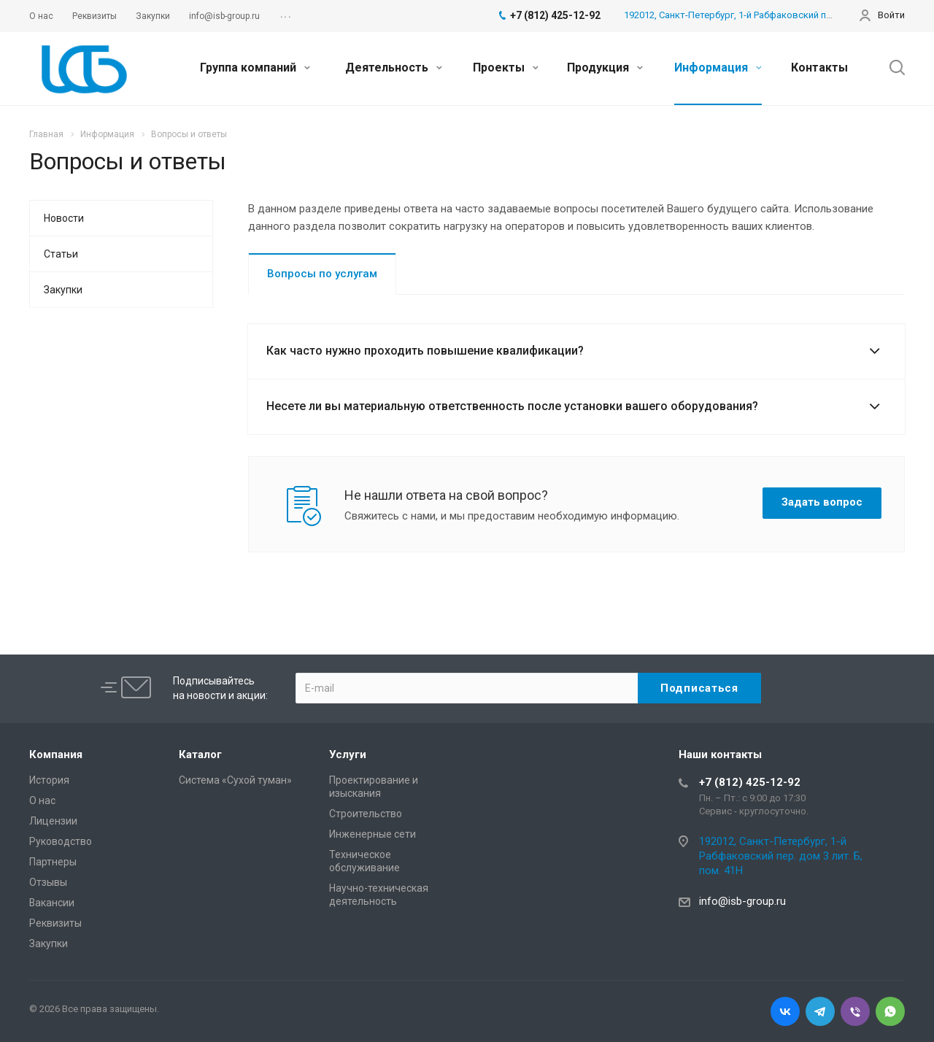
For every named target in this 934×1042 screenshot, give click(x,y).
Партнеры (53, 862)
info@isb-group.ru (742, 901)
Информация (718, 67)
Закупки (63, 290)
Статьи (61, 254)
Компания (55, 754)
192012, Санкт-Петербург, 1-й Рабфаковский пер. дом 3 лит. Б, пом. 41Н (780, 856)
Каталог (200, 754)
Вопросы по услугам (322, 273)
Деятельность (393, 67)
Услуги (347, 754)
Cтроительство (365, 813)
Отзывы (48, 882)
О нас (42, 800)
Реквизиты (55, 923)
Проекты (506, 67)
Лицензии (53, 821)
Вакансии (51, 902)
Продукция (605, 67)
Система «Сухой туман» (235, 780)
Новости (64, 218)
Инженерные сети (372, 834)
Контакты (819, 67)
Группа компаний (255, 67)
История (49, 780)
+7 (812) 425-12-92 (749, 782)
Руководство (60, 841)
